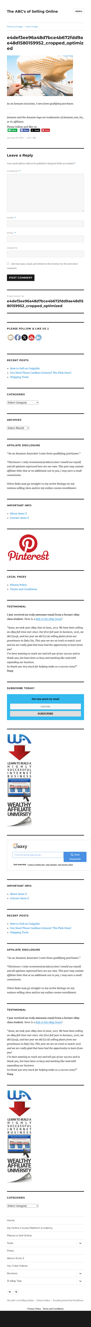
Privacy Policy (18, 584)
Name (11, 217)
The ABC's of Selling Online (32, 11)
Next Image (32, 26)
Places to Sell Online (19, 1235)
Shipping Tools (19, 377)
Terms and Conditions (23, 589)
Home (11, 1220)
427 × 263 (31, 137)
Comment (14, 171)
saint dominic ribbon (65, 865)
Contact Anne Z (19, 517)
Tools (10, 1243)
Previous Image (15, 26)
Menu (78, 11)
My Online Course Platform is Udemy (30, 1227)
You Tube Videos (17, 1265)
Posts (10, 1250)
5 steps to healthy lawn (36, 865)
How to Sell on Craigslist (25, 368)
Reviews (12, 1273)
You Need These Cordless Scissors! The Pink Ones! (40, 372)
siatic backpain (51, 865)
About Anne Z (18, 513)
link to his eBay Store (49, 619)
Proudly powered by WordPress (68, 1300)
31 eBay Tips (14, 1280)
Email (11, 233)
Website (12, 248)
